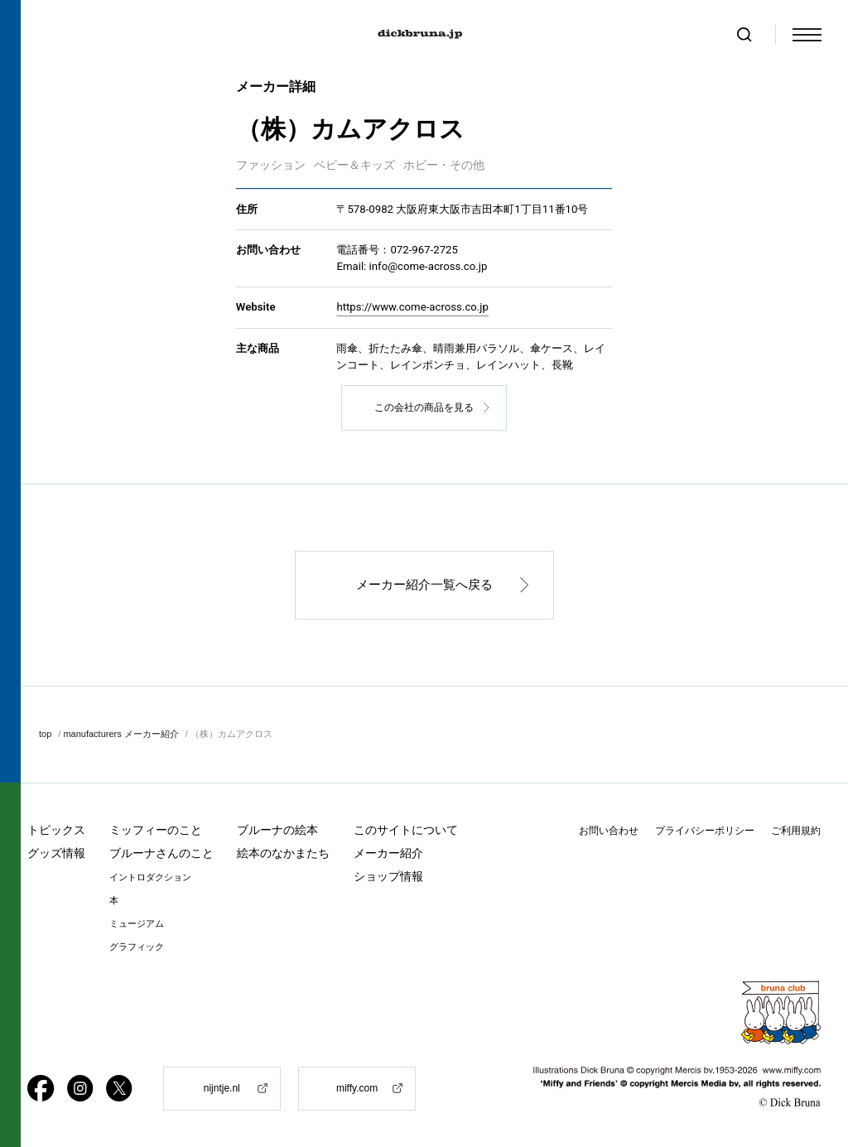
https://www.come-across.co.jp (412, 307)
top (45, 735)
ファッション (271, 164)
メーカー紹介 (388, 853)
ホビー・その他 (443, 164)
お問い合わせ (608, 830)
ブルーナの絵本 (277, 829)
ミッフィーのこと (155, 829)
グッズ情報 (56, 853)
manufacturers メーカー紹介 (120, 735)
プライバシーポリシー (704, 830)
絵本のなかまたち (283, 853)
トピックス (56, 829)
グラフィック (136, 947)
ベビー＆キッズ (354, 164)
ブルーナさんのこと (161, 853)
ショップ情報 (388, 876)
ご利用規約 (796, 830)
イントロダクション (150, 877)
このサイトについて (406, 829)
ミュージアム (136, 923)
